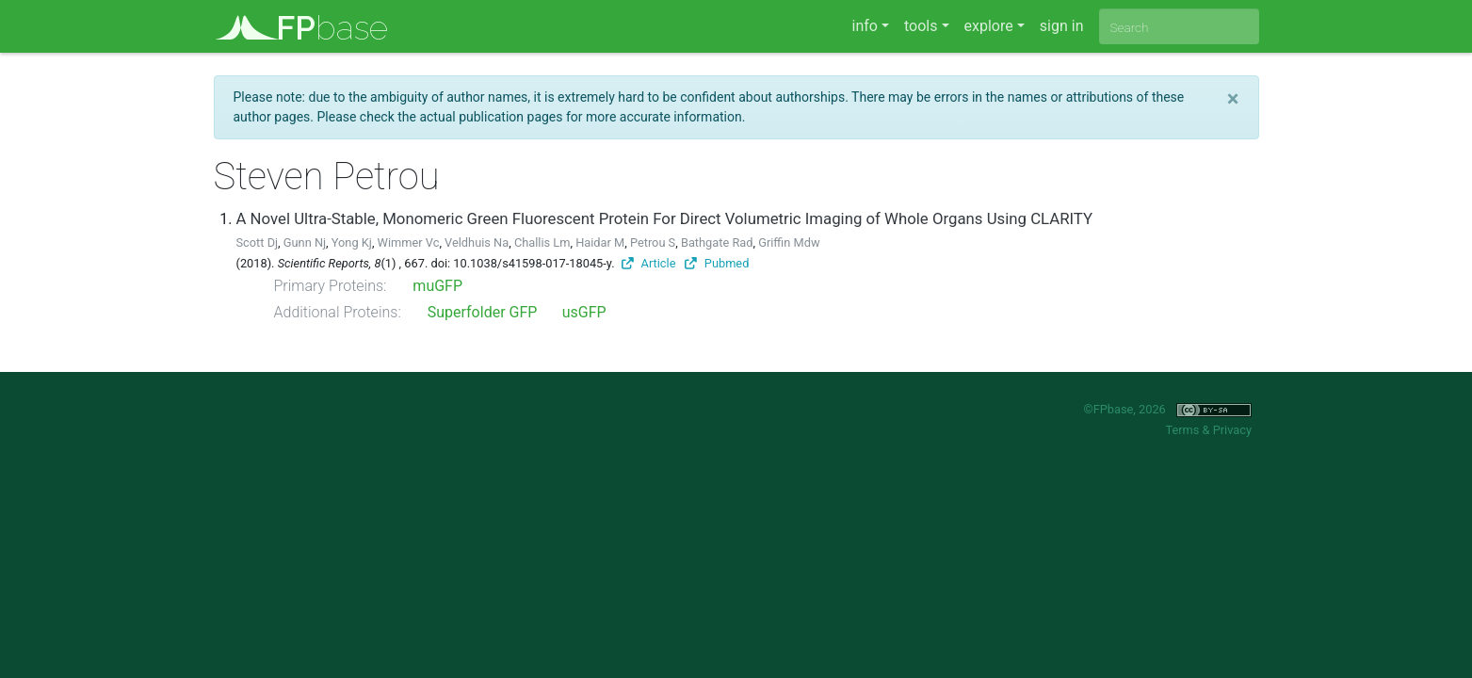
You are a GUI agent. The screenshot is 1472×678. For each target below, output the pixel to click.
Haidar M (599, 242)
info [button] (865, 26)
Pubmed (717, 263)
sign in (1062, 26)
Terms (1182, 430)
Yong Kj (352, 242)
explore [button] (988, 26)
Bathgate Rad (717, 242)
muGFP (437, 286)
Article (649, 263)
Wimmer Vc (409, 242)
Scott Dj (257, 242)
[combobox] (1179, 26)
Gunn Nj (304, 242)
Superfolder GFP (483, 312)
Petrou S (652, 242)
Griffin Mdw (788, 242)
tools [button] (920, 26)
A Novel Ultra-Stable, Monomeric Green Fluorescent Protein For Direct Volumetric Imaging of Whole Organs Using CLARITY (664, 218)
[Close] (1233, 98)
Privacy (1232, 430)
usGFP (584, 312)
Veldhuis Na (477, 242)
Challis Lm (542, 242)
